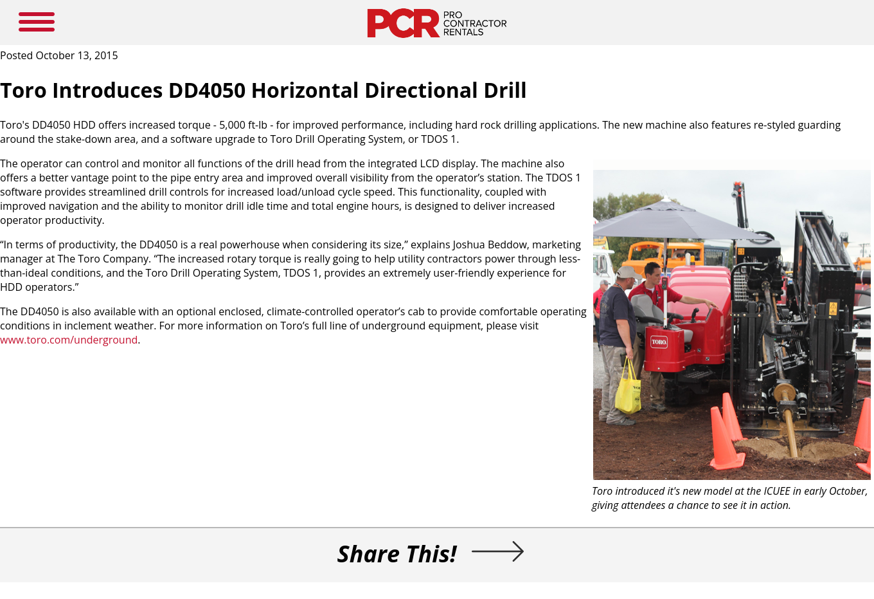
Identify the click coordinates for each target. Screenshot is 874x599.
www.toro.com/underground (69, 340)
